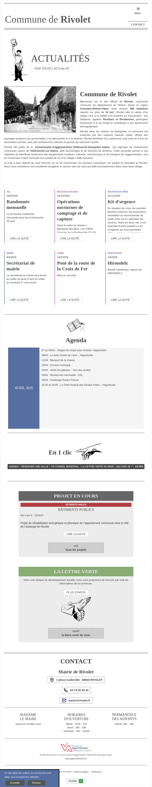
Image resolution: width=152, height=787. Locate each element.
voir (76, 547)
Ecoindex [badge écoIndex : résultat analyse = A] (76, 781)
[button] (137, 10)
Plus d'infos (76, 592)
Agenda (14, 466)
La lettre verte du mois (98, 466)
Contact (138, 24)
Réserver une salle (34, 466)
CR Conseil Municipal (65, 466)
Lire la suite (19, 238)
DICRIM (139, 466)
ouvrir (76, 633)
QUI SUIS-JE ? (124, 466)
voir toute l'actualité (51, 68)
